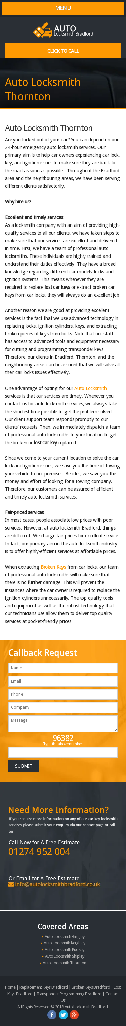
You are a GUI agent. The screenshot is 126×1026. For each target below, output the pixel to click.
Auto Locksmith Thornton (64, 962)
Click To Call (63, 51)
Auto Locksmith (90, 388)
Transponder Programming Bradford (69, 993)
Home (10, 987)
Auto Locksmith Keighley (64, 942)
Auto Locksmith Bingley (64, 936)
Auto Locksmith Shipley (64, 956)
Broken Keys (53, 567)
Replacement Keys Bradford (43, 987)
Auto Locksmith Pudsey (64, 949)
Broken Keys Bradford (91, 987)
